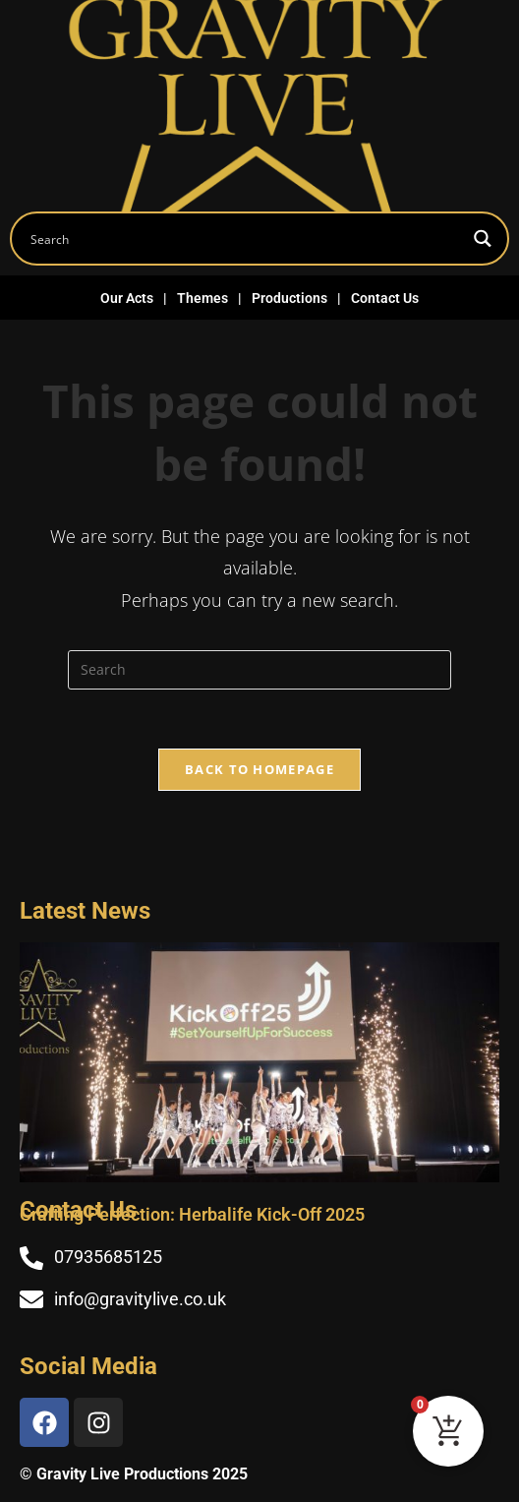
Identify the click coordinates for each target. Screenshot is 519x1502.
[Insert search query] (259, 670)
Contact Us (385, 298)
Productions (289, 298)
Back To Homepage (259, 769)
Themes (202, 298)
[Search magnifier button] (482, 238)
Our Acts (126, 298)
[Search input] (243, 238)
